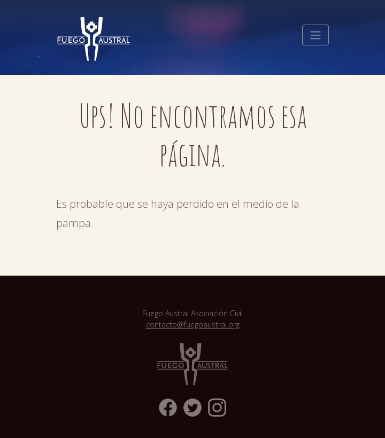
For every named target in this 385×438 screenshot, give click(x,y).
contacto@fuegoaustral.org (193, 324)
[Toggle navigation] (315, 35)
